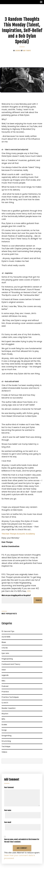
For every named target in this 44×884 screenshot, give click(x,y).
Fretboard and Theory (11, 664)
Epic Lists (5, 653)
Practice (5, 691)
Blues (4, 642)
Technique (6, 746)
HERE (29, 591)
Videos (4, 752)
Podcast (5, 686)
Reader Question (9, 708)
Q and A (5, 702)
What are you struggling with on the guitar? (16, 595)
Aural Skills (6, 637)
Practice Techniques (10, 697)
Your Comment (9, 787)
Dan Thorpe (27, 50)
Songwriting (6, 735)
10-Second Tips (8, 631)
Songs (4, 730)
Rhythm (5, 713)
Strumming (6, 741)
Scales (4, 724)
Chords (5, 648)
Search (38, 600)
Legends (18, 50)
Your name (7, 810)
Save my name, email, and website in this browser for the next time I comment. (21, 840)
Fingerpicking (7, 659)
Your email (7, 822)
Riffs (3, 719)
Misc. (4, 680)
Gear (4, 669)
